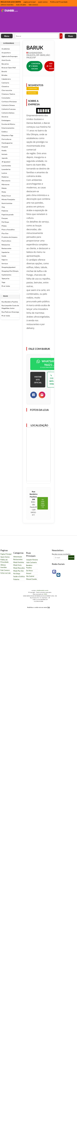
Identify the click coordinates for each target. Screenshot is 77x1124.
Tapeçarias (5, 278)
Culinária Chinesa (8, 105)
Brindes (4, 75)
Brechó (4, 71)
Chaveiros (5, 86)
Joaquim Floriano (32, 560)
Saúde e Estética (19, 576)
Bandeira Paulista (29, 566)
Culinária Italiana (8, 113)
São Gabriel (30, 576)
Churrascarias (7, 90)
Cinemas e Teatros (8, 94)
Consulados (6, 98)
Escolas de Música (8, 124)
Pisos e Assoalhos (8, 229)
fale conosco (33, 5)
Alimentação (17, 557)
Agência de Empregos (10, 56)
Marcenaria (6, 181)
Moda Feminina (18, 562)
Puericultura (6, 241)
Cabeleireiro (6, 79)
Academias (6, 49)
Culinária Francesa (8, 109)
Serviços (5, 263)
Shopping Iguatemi (8, 267)
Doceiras (5, 117)
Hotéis (4, 150)
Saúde (4, 256)
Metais (4, 188)
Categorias (8, 43)
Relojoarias (6, 245)
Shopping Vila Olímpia (10, 271)
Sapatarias (5, 252)
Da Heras (29, 571)
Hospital (5, 147)
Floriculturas (6, 139)
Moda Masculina (19, 568)
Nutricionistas (7, 203)
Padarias (5, 211)
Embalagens (6, 120)
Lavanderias (6, 169)
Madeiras (5, 177)
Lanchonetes (6, 166)
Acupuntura (6, 53)
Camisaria (5, 83)
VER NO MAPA (50, 66)
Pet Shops (5, 222)
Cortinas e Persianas (9, 102)
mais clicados (21, 5)
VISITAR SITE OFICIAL (38, 380)
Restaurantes (6, 248)
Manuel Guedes (31, 579)
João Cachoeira (31, 562)
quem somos (43, 2)
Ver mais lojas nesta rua (43, 503)
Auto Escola (6, 60)
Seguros (5, 260)
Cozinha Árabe (32, 88)
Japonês (5, 158)
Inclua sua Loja (5, 573)
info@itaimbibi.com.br (42, 590)
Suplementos (6, 275)
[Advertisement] (33, 20)
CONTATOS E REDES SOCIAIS (34, 66)
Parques (5, 218)
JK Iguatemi (6, 162)
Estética (4, 132)
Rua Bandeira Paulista (10, 302)
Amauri (28, 573)
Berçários (5, 64)
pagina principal (30, 2)
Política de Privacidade (58, 2)
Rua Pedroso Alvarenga (10, 312)
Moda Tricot (6, 196)
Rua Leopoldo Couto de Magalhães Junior (10, 306)
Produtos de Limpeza (9, 237)
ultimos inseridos (7, 5)
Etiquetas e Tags (7, 135)
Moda (4, 192)
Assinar (71, 557)
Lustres (4, 173)
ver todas (6, 286)
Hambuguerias (7, 143)
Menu (6, 36)
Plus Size (5, 233)
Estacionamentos (8, 128)
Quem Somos (5, 557)
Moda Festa (17, 565)
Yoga (3, 282)
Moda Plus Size (18, 571)
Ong (3, 207)
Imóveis (4, 154)
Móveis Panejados (8, 199)
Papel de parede (7, 215)
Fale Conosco (5, 570)
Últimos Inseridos (3, 566)
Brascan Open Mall (9, 68)
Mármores (5, 184)
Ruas (70, 36)
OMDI (45, 594)
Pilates (4, 226)
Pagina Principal (5, 554)
